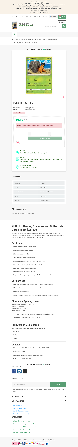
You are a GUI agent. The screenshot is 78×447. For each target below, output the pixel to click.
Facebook (14, 371)
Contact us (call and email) (21, 414)
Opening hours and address (21, 411)
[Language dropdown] (53, 16)
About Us (29, 17)
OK (58, 384)
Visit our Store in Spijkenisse (39, 2)
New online (15, 17)
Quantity (18, 134)
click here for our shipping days (39, 10)
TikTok (25, 371)
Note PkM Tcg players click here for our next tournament (48, 4)
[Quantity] (39, 134)
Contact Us (38, 17)
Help (45, 17)
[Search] (55, 26)
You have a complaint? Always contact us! (25, 427)
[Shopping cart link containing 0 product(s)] (62, 17)
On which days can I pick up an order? (24, 424)
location (22, 17)
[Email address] (31, 384)
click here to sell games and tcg (39, 12)
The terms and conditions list (21, 433)
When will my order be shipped (22, 421)
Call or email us (17, 405)
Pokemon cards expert (19, 408)
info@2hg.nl (21, 351)
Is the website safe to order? (21, 430)
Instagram (19, 371)
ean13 (15, 110)
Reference (16, 108)
